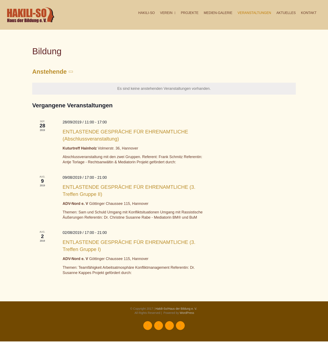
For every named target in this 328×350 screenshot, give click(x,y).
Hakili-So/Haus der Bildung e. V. (176, 308)
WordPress (187, 312)
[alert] (164, 89)
